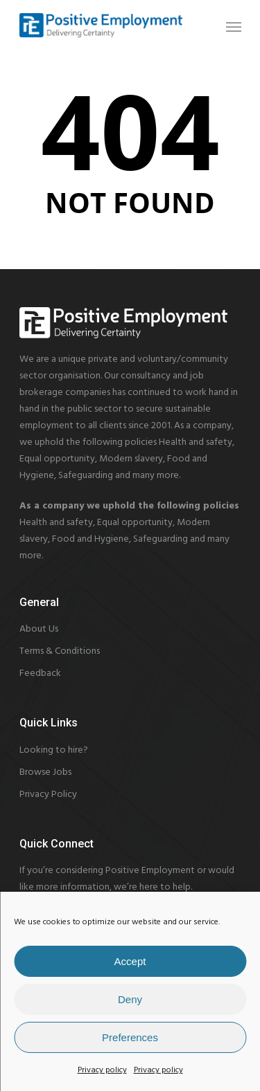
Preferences (130, 1037)
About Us (38, 629)
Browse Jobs (45, 772)
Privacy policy (102, 1070)
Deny (130, 999)
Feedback (40, 673)
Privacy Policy (48, 795)
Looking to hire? (53, 750)
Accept (130, 961)
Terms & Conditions (59, 651)
